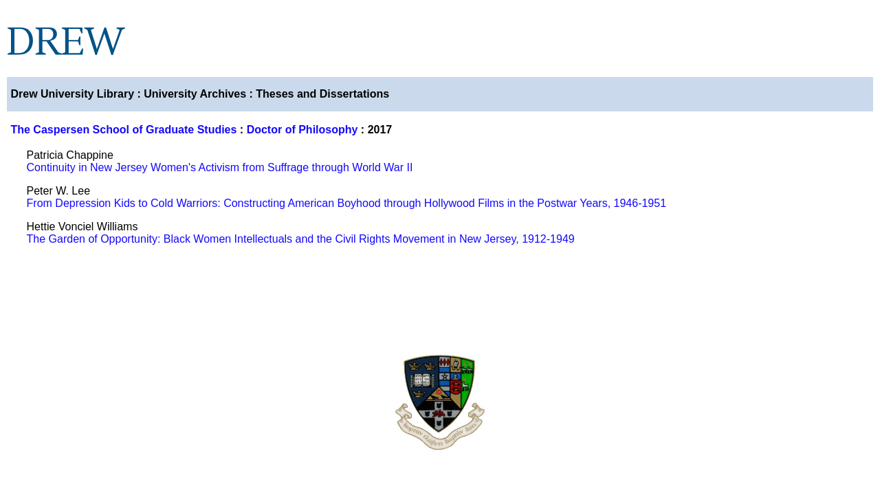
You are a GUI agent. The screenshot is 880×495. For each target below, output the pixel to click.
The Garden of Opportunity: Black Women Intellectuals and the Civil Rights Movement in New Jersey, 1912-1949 (301, 239)
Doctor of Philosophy (302, 129)
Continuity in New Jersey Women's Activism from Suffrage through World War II (220, 167)
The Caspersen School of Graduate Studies (123, 129)
